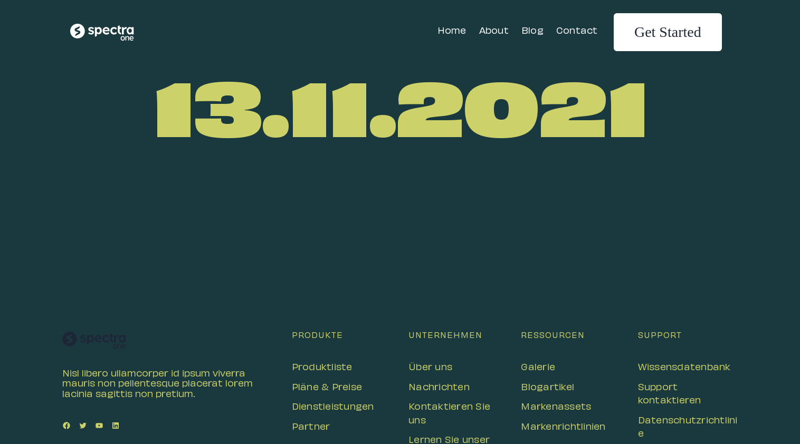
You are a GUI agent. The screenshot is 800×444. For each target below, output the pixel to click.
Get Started (667, 32)
